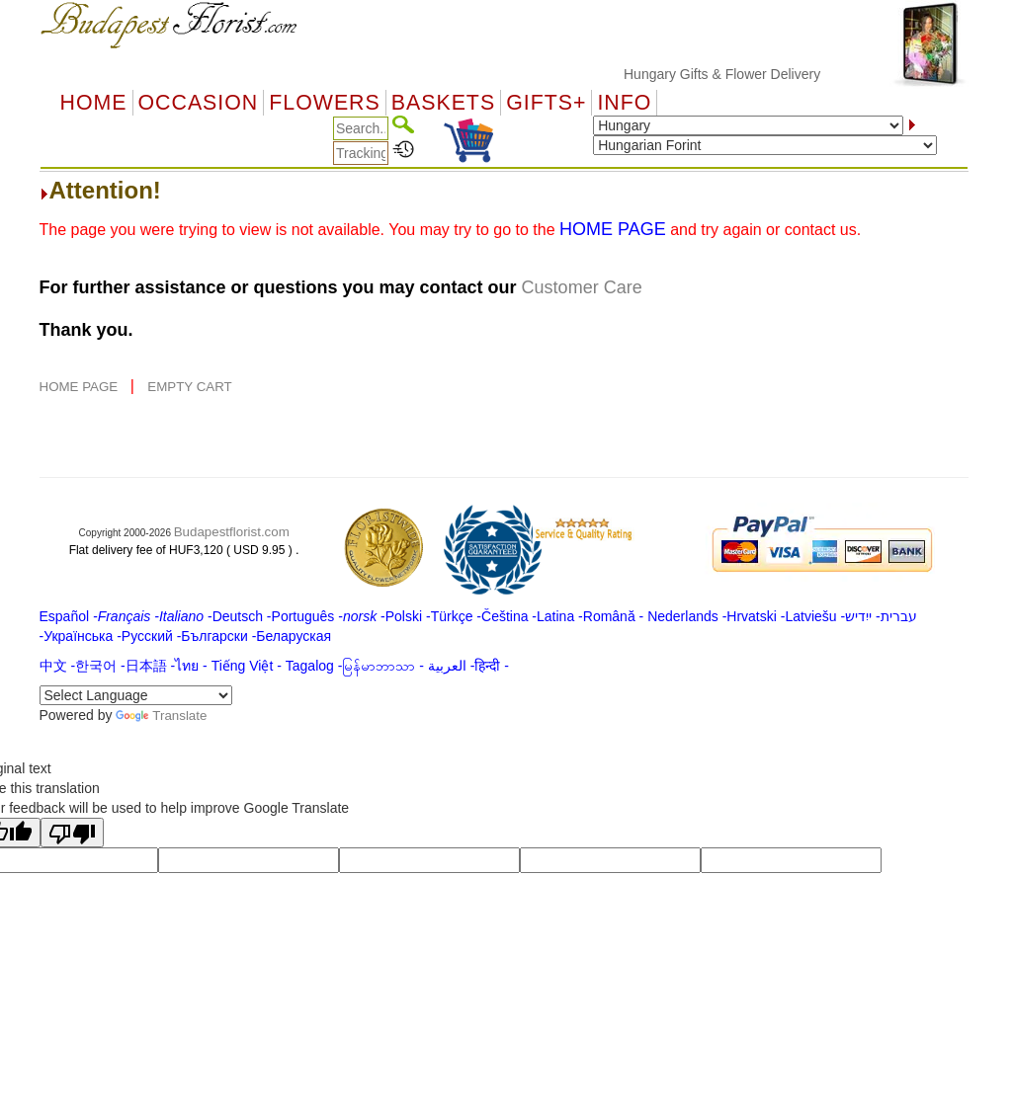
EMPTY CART (189, 386)
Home (93, 103)
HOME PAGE (81, 386)
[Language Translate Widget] (136, 695)
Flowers (324, 103)
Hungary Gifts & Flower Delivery (736, 74)
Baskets (443, 103)
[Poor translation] (72, 832)
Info (624, 103)
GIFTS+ (546, 103)
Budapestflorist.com (232, 531)
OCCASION (198, 103)
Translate (161, 715)
